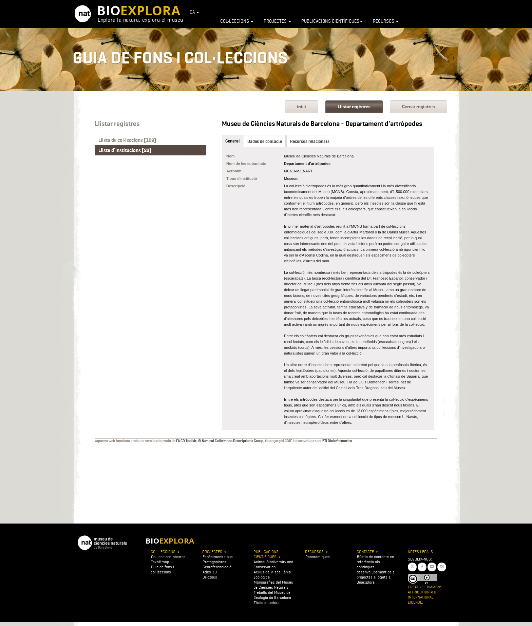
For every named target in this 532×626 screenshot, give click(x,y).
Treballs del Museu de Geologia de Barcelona (272, 595)
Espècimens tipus (218, 556)
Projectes (277, 21)
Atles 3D (210, 571)
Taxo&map (160, 561)
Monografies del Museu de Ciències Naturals (273, 585)
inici (301, 107)
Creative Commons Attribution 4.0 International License (425, 594)
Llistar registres (354, 107)
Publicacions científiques (332, 21)
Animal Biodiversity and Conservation (273, 564)
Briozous (210, 577)
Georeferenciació (217, 566)
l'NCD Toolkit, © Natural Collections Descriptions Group (219, 440)
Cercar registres (418, 107)
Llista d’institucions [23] (124, 150)
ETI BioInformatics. (337, 440)
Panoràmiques (317, 556)
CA (194, 12)
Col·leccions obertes (168, 556)
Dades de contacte (264, 141)
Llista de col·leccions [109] (127, 140)
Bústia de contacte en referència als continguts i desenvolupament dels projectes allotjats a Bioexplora (376, 569)
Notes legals (420, 551)
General (232, 141)
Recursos (386, 21)
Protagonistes (214, 561)
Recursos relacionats (309, 141)
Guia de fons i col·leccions (162, 569)
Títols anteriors (267, 602)
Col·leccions (236, 21)
